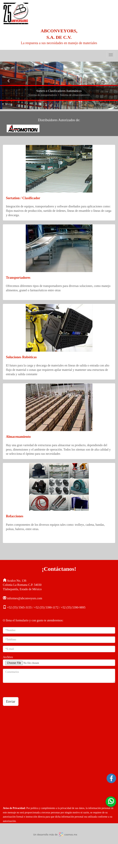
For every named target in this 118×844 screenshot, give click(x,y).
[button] (9, 81)
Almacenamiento (18, 437)
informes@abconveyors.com (24, 598)
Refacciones (14, 516)
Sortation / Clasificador (23, 198)
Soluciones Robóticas (21, 357)
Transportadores (18, 277)
